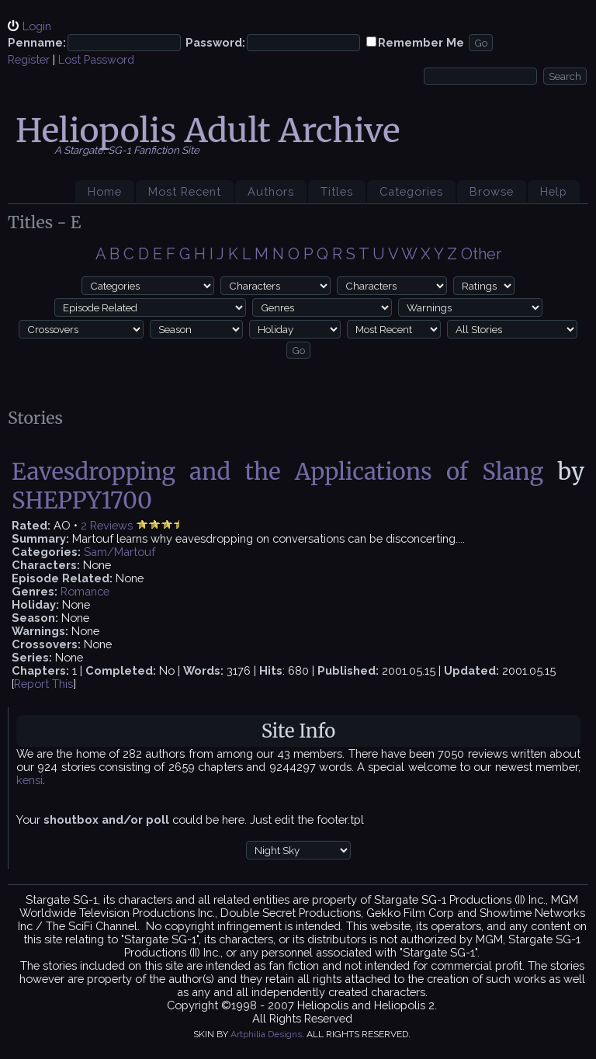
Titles (337, 191)
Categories (411, 191)
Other (481, 254)
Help (553, 191)
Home (105, 191)
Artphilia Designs (266, 1034)
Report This (43, 683)
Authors (271, 191)
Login (37, 26)
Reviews (111, 525)
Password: (215, 42)
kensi (29, 779)
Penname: (37, 42)
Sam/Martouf (119, 551)
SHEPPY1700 (82, 500)
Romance (85, 591)
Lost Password (96, 59)
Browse (492, 191)
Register (29, 59)
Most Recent (184, 191)
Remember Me (421, 42)
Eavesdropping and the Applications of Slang (277, 471)
